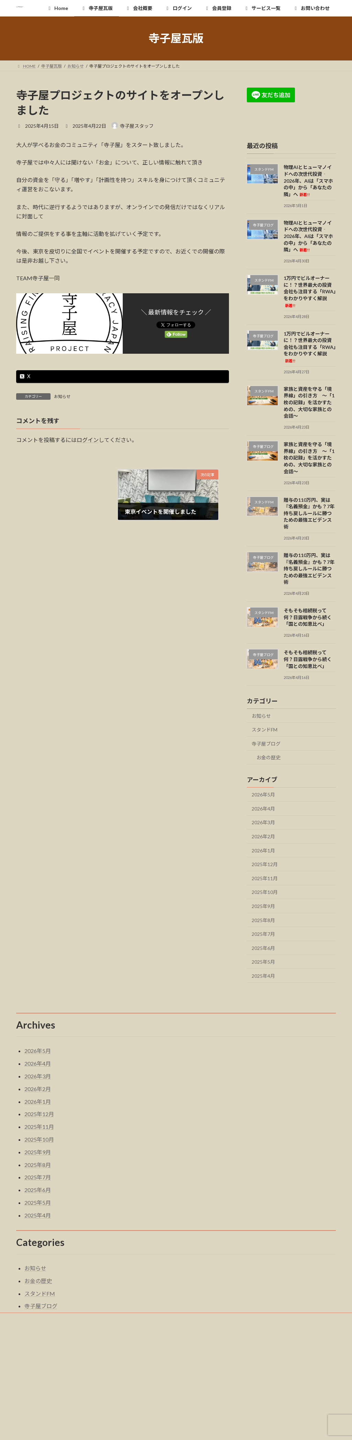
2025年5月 (263, 962)
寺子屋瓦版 (68, 1319)
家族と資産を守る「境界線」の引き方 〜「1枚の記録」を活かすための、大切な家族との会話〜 (309, 402)
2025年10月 (265, 892)
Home (32, 1319)
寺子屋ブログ (266, 743)
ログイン (88, 439)
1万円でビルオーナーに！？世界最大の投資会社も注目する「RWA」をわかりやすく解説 (310, 291)
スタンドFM (264, 730)
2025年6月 (263, 948)
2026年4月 (263, 808)
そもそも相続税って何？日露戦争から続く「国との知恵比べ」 (308, 617)
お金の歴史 (268, 757)
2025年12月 (265, 864)
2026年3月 (263, 822)
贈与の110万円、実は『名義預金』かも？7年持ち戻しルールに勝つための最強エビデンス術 (309, 513)
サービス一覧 (221, 1319)
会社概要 (107, 1319)
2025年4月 (263, 976)
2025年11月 (265, 878)
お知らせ (62, 396)
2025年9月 (263, 906)
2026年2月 (263, 836)
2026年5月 (263, 794)
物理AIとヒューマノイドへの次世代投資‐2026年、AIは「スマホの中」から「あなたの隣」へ (308, 180)
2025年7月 (263, 934)
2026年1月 (263, 850)
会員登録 (180, 1319)
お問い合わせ (266, 1319)
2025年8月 (263, 920)
